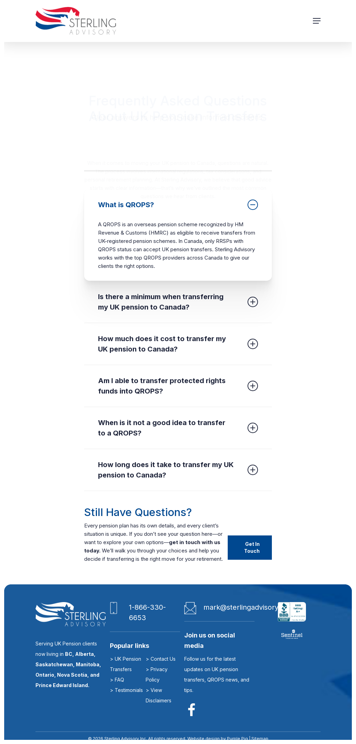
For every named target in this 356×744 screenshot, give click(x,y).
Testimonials (129, 690)
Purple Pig (237, 738)
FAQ (119, 680)
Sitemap (259, 738)
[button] (317, 20)
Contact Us (163, 659)
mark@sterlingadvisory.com (248, 607)
